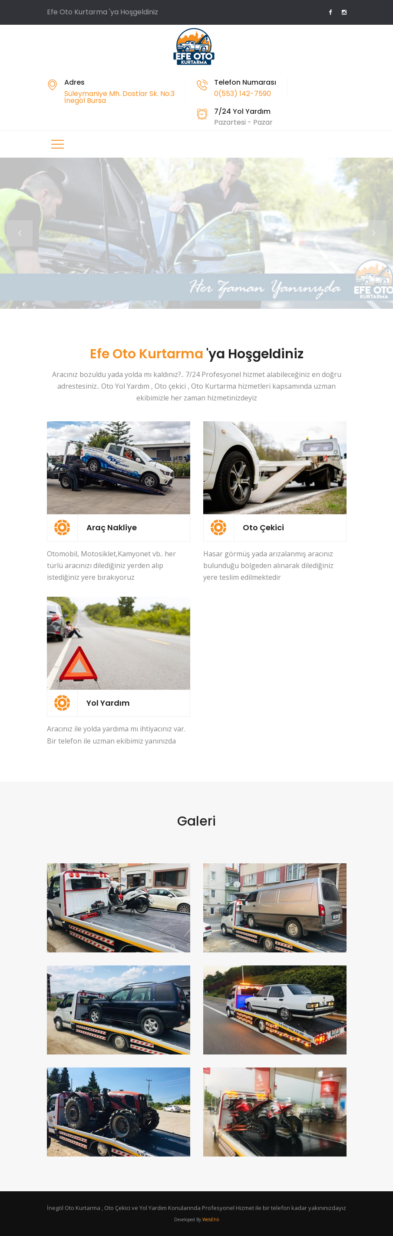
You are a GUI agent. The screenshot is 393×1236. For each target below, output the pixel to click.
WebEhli (210, 1219)
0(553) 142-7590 (242, 94)
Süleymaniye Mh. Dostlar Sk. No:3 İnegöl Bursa (119, 97)
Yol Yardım (108, 702)
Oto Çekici (263, 527)
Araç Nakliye (111, 527)
